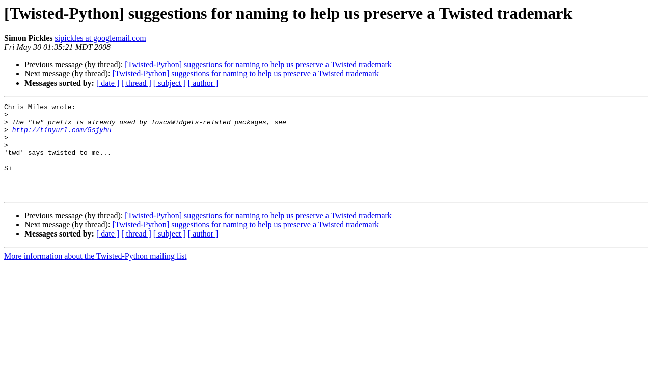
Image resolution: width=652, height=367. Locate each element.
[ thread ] (136, 82)
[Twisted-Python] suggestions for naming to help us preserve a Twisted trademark (258, 64)
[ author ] (203, 82)
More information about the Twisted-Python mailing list (95, 274)
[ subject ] (169, 82)
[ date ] (107, 82)
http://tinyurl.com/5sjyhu (62, 135)
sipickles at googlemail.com (100, 38)
